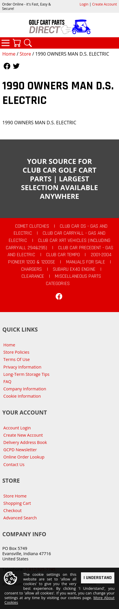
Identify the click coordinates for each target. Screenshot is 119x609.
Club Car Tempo (63, 255)
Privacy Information (22, 367)
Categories (5, 42)
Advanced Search (20, 518)
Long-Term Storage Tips (26, 374)
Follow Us (7, 66)
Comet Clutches (32, 226)
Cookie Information (22, 396)
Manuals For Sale (85, 262)
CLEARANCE (32, 276)
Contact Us (14, 464)
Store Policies (16, 352)
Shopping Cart (17, 503)
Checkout (12, 510)
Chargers (31, 269)
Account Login (17, 428)
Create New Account (23, 435)
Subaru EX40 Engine (74, 269)
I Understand (98, 578)
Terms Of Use (16, 359)
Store (25, 54)
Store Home (15, 496)
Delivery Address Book (25, 442)
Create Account (104, 4)
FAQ (7, 381)
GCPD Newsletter (20, 449)
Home (8, 54)
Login (84, 4)
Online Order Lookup (24, 457)
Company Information (24, 389)
